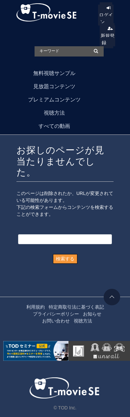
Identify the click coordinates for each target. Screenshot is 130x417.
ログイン (106, 18)
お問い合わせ (56, 320)
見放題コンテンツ (54, 86)
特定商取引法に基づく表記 (76, 307)
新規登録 (108, 39)
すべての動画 (54, 126)
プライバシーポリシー (56, 314)
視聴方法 (54, 113)
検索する (65, 258)
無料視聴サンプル (54, 73)
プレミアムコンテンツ (54, 99)
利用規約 (35, 307)
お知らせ (92, 314)
